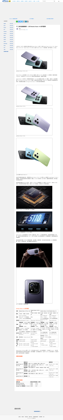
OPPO (5, 39)
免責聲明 (40, 416)
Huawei (5, 31)
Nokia (5, 37)
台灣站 (19, 416)
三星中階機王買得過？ (50, 18)
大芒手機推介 (31, 18)
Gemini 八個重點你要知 (13, 18)
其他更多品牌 (6, 51)
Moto (5, 35)
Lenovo (5, 33)
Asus (4, 25)
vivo (4, 47)
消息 (10, 23)
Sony (4, 45)
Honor (5, 27)
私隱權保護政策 (35, 416)
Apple (5, 23)
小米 (4, 49)
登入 (44, 416)
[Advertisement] (37, 38)
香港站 (23, 416)
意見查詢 (26, 416)
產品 (12, 23)
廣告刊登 (30, 416)
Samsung (5, 43)
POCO (5, 41)
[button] (58, 1)
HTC (4, 29)
